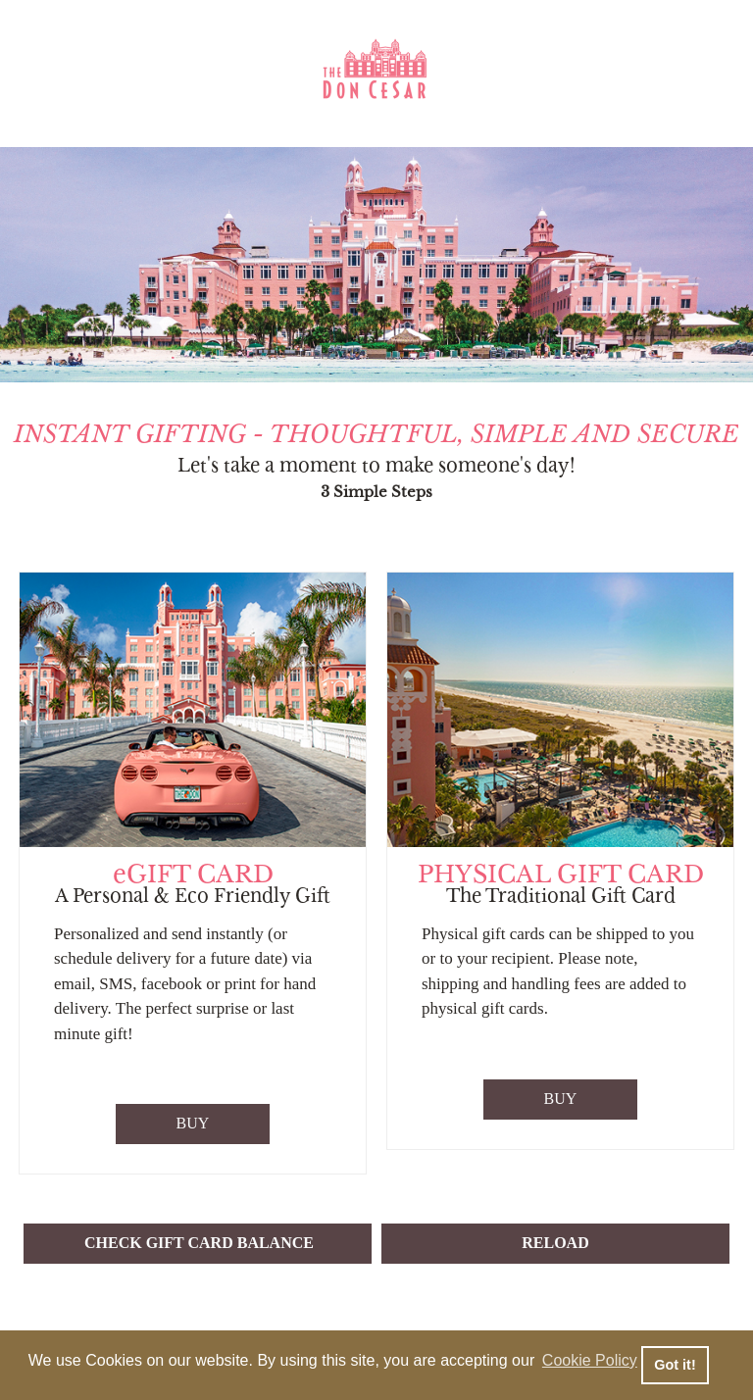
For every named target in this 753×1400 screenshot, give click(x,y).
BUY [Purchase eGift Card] (193, 1123)
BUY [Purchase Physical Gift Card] (560, 1098)
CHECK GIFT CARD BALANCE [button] (199, 1242)
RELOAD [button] (555, 1242)
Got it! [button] (674, 1365)
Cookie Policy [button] (589, 1360)
